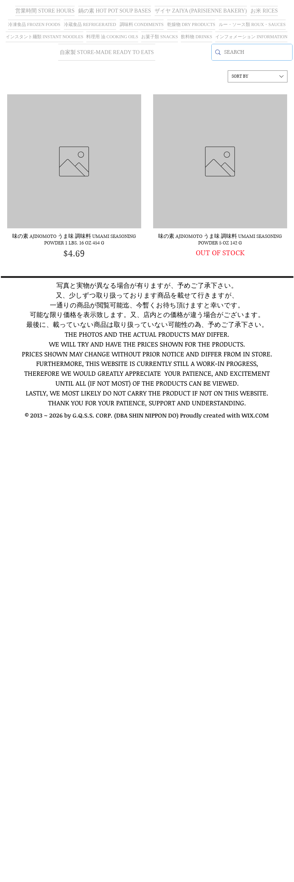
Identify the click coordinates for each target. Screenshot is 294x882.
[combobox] (257, 76)
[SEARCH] (252, 52)
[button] (201, 11)
